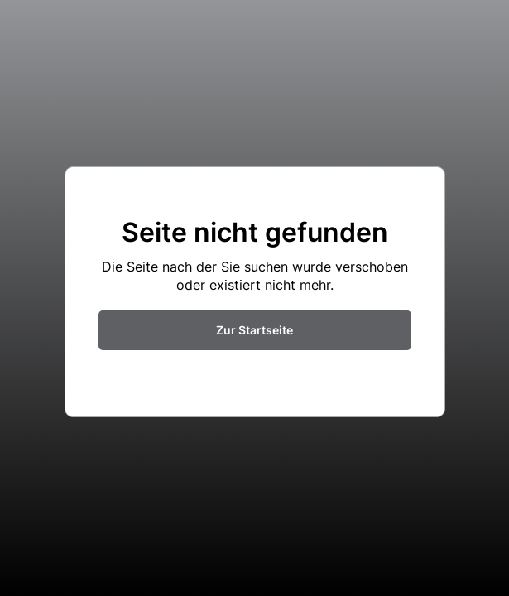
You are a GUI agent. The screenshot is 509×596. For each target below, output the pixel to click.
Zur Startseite (254, 330)
